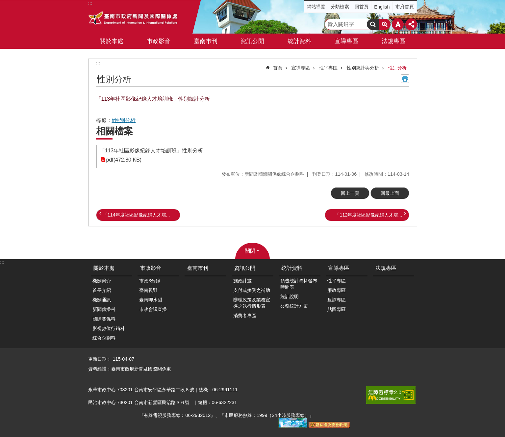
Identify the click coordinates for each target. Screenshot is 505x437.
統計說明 (289, 296)
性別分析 (397, 67)
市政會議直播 (153, 309)
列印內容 (405, 78)
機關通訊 (101, 299)
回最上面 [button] (390, 193)
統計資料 (291, 268)
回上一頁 (350, 193)
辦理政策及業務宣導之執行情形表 (251, 303)
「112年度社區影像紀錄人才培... (368, 215)
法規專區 (393, 41)
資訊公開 (244, 268)
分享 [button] (411, 24)
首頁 (277, 67)
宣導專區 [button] (346, 41)
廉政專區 (336, 290)
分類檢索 (340, 6)
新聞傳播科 (103, 309)
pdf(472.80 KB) (124, 160)
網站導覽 (316, 6)
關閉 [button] (250, 251)
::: (98, 63)
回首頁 (361, 6)
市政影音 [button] (158, 41)
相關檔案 (114, 131)
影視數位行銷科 (108, 328)
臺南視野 (148, 290)
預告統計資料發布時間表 (298, 284)
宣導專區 (300, 67)
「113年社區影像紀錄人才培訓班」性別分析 (151, 150)
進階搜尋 (385, 24)
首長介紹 (101, 290)
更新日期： (99, 359)
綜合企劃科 (103, 338)
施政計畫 (242, 280)
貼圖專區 (336, 309)
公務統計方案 (294, 306)
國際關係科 (103, 318)
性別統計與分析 (363, 67)
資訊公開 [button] (252, 41)
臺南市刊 (205, 41)
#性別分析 (124, 120)
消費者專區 (244, 315)
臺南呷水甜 (150, 299)
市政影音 (150, 268)
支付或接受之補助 (251, 290)
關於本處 (103, 268)
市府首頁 (404, 6)
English (382, 7)
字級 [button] (398, 24)
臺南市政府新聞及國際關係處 (133, 18)
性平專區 (328, 67)
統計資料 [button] (299, 41)
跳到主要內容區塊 (3, 3)
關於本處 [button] (111, 41)
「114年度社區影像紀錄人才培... (136, 215)
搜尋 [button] (373, 24)
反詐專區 (336, 299)
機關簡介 (101, 280)
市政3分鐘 (149, 280)
